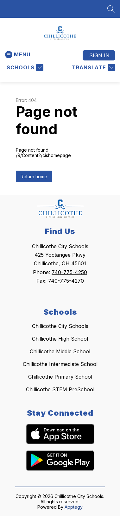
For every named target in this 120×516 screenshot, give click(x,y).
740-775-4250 (69, 272)
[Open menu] (17, 55)
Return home (34, 176)
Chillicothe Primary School (60, 377)
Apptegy (74, 507)
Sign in (99, 55)
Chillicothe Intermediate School (60, 364)
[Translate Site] (92, 68)
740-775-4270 (66, 281)
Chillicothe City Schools (60, 326)
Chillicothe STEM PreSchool (60, 389)
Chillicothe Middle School (60, 351)
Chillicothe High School (60, 339)
